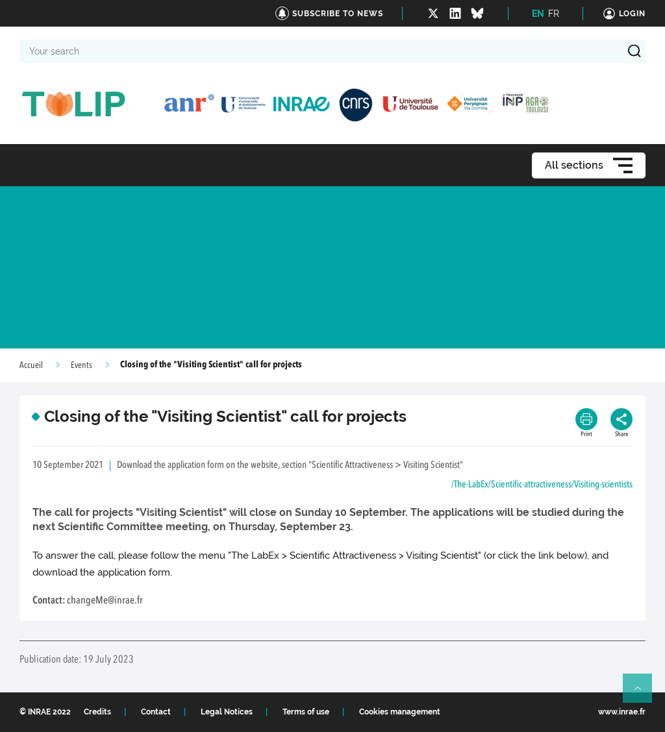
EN (538, 13)
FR (553, 13)
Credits (97, 711)
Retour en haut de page (643, 694)
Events (81, 365)
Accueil (31, 365)
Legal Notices (227, 711)
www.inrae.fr (622, 711)
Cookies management (399, 711)
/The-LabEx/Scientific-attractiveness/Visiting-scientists (542, 485)
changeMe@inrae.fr (105, 601)
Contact (156, 711)
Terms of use (305, 711)
